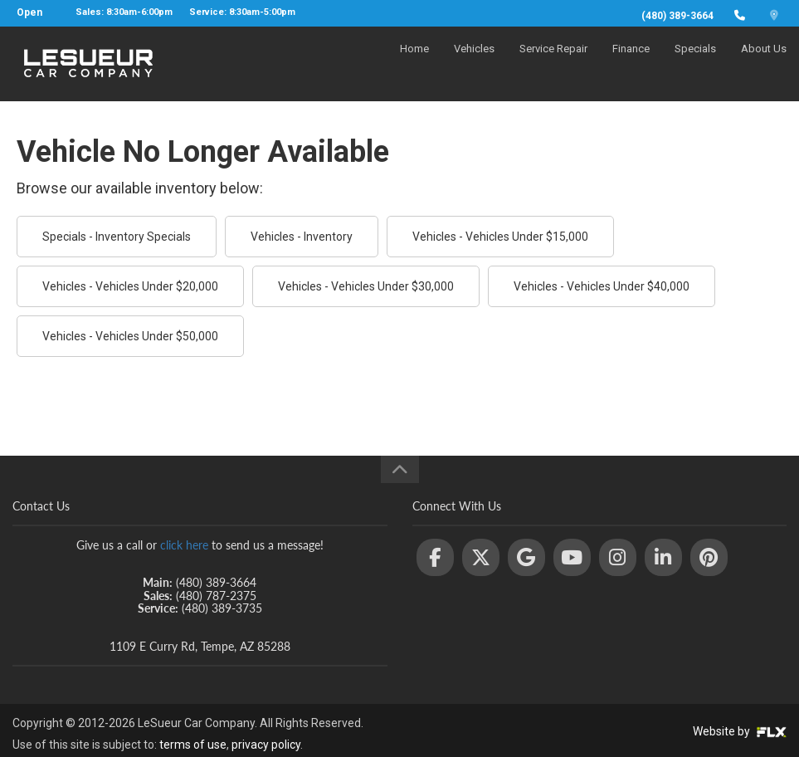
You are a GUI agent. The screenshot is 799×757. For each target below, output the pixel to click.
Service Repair (553, 63)
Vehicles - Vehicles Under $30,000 (366, 286)
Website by (740, 731)
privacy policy (265, 744)
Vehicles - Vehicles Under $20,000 (130, 286)
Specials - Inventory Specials (116, 236)
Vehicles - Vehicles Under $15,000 (500, 236)
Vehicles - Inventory (302, 236)
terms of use (193, 744)
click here (184, 545)
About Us (764, 63)
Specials (695, 63)
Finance (631, 63)
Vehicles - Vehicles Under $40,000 (601, 286)
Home (414, 63)
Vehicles (474, 63)
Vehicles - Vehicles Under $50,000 (130, 336)
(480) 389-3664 (677, 16)
